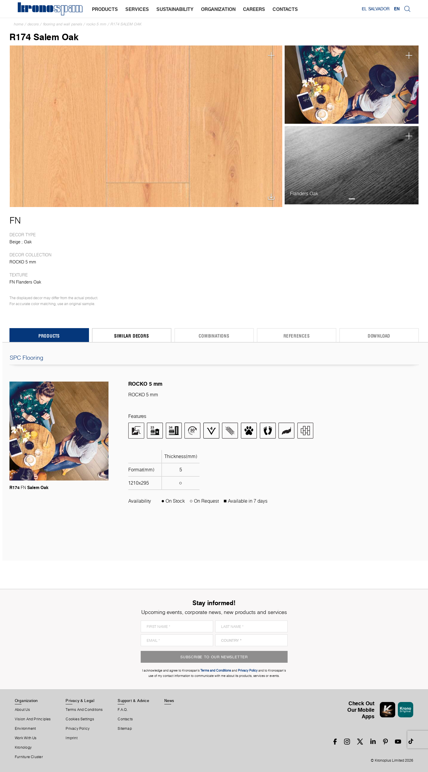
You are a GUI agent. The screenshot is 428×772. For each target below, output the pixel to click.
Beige (14, 242)
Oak (28, 242)
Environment (25, 728)
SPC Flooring (214, 357)
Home (18, 24)
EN (397, 8)
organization (218, 9)
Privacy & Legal (80, 700)
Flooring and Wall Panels (62, 24)
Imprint (71, 738)
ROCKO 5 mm (96, 24)
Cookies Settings (80, 719)
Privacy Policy (78, 728)
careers (254, 9)
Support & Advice (133, 700)
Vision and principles (33, 719)
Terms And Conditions (84, 709)
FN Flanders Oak (25, 282)
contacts (285, 9)
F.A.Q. (123, 709)
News (169, 700)
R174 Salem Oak (126, 24)
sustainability (175, 9)
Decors (33, 24)
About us (22, 709)
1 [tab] (352, 198)
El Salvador (375, 8)
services (137, 9)
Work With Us (26, 738)
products (105, 9)
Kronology (23, 747)
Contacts (125, 719)
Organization (26, 700)
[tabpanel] (352, 84)
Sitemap (125, 728)
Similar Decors (131, 335)
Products (49, 335)
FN (15, 220)
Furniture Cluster (29, 757)
